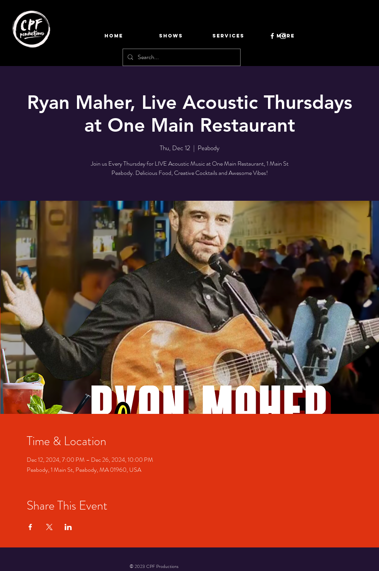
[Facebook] (272, 36)
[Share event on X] (49, 527)
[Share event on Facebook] (30, 527)
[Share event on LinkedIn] (68, 527)
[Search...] (181, 57)
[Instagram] (283, 36)
